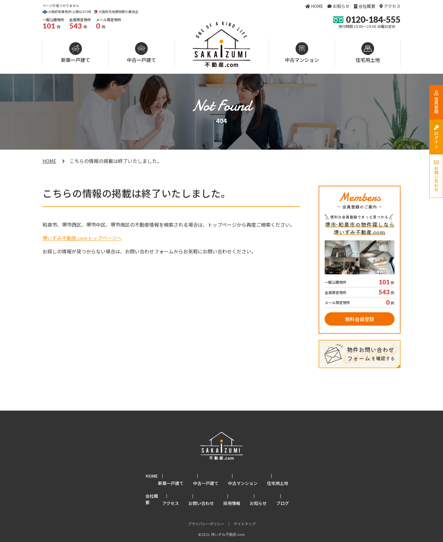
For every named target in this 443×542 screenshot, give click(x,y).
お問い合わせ (210, 488)
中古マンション (302, 59)
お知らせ (341, 6)
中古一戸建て (141, 59)
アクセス (392, 6)
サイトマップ (244, 507)
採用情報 (240, 488)
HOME (317, 6)
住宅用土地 (368, 59)
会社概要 (366, 6)
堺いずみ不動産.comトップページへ (82, 238)
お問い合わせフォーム (149, 251)
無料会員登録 (359, 319)
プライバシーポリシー (206, 507)
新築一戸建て (75, 59)
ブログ (291, 488)
